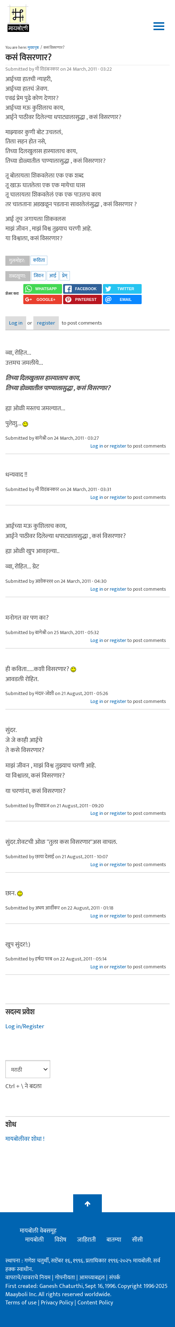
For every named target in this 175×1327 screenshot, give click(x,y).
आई (52, 275)
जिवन (38, 275)
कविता (39, 260)
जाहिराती (86, 1240)
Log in (16, 322)
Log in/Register (24, 1026)
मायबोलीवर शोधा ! (24, 1139)
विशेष (60, 1240)
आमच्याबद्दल (92, 1278)
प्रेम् (64, 275)
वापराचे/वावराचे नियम (28, 1278)
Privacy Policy (58, 1303)
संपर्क (114, 1278)
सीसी (137, 1240)
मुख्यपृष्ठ (33, 47)
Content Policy (95, 1303)
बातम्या (114, 1240)
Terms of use (21, 1303)
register (46, 322)
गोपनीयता (65, 1278)
